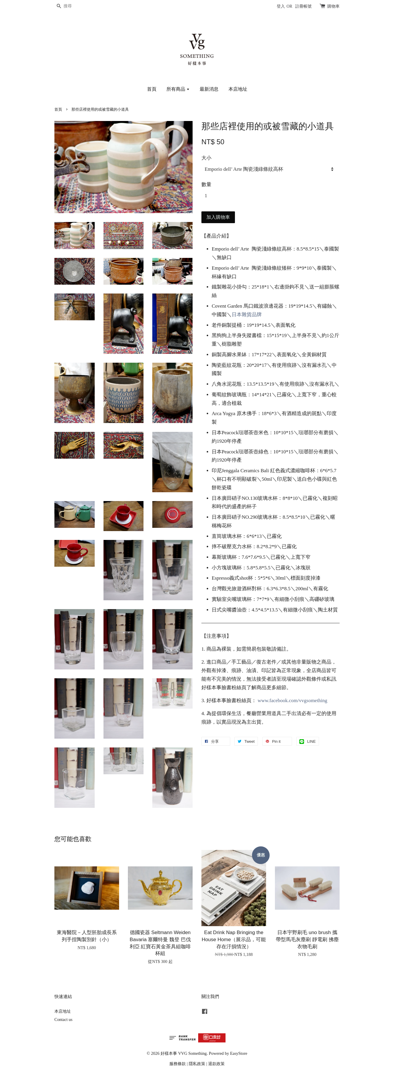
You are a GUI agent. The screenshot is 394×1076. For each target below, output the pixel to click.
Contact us (63, 1019)
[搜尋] (72, 6)
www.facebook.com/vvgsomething (292, 700)
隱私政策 (197, 1063)
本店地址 (237, 89)
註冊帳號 (303, 6)
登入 (281, 6)
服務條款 (177, 1063)
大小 (206, 158)
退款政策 (216, 1063)
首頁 (151, 89)
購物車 (333, 6)
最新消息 (209, 89)
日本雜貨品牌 (247, 314)
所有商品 (178, 89)
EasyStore (238, 1053)
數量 (206, 184)
